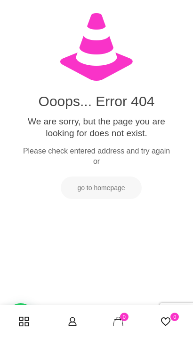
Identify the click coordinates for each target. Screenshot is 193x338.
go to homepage (101, 188)
